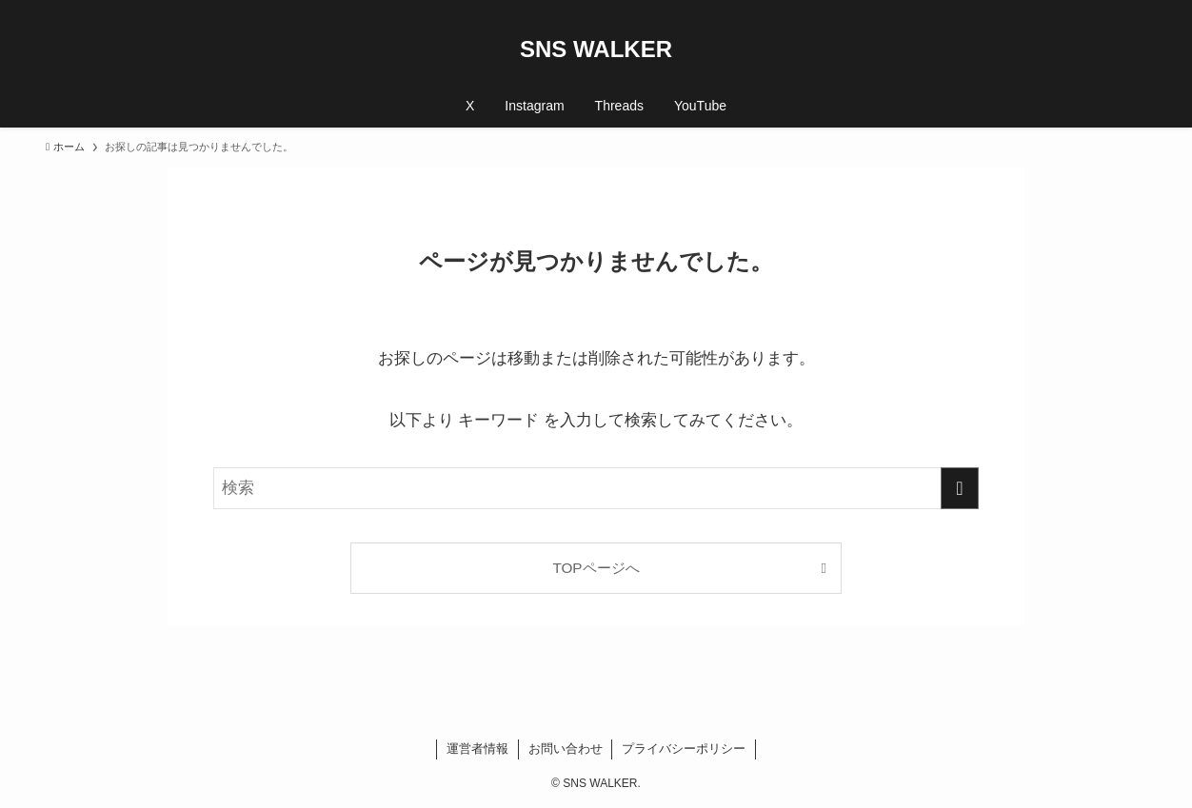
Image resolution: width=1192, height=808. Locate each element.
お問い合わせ (565, 748)
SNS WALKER (596, 49)
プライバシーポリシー (683, 748)
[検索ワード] (596, 488)
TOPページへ (595, 568)
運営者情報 (477, 748)
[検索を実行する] (960, 488)
